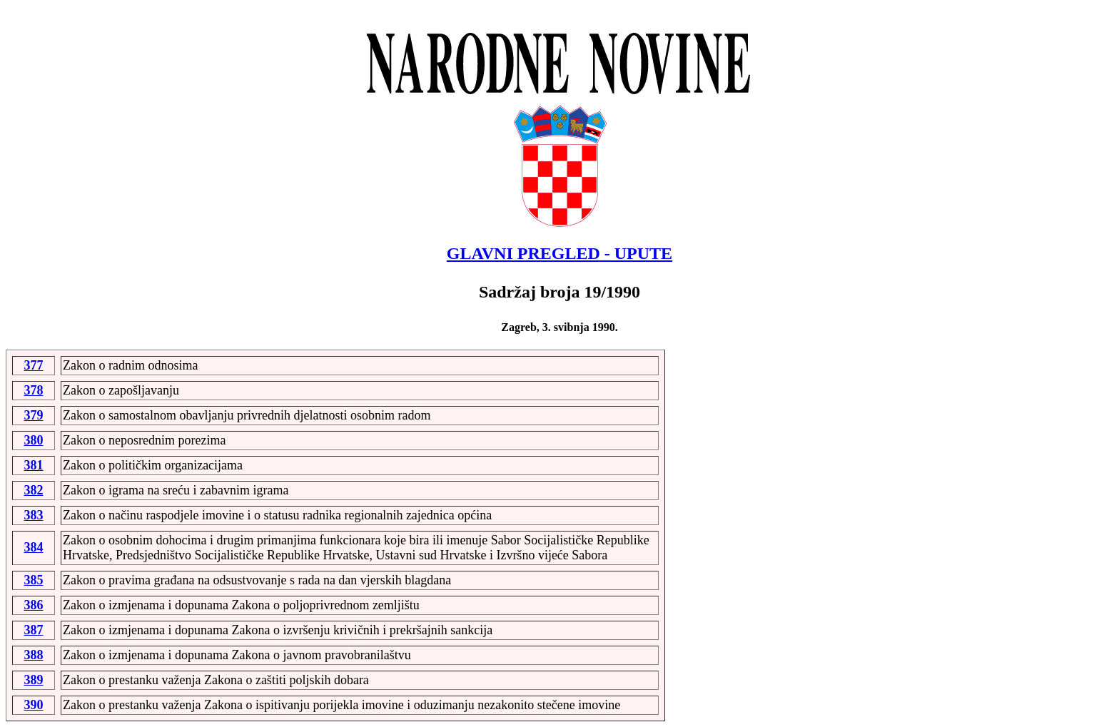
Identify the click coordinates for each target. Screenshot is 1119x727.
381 (34, 465)
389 (34, 680)
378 (34, 390)
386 (34, 605)
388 (34, 655)
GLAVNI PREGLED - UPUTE (559, 253)
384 (34, 547)
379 (34, 415)
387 (34, 630)
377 (34, 365)
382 (34, 490)
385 (34, 580)
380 (34, 440)
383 (34, 515)
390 (34, 705)
